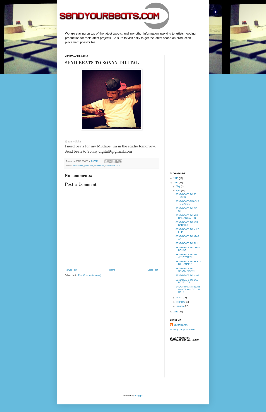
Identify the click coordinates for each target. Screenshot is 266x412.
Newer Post (71, 270)
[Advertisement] (185, 110)
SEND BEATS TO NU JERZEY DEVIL (186, 255)
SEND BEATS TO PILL (186, 243)
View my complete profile (182, 329)
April (178, 190)
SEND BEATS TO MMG (187, 275)
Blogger (139, 395)
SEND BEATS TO (113, 165)
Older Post (152, 270)
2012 (176, 182)
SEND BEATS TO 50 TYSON (185, 195)
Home (112, 270)
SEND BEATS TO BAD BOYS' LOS (186, 281)
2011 (176, 311)
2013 (176, 178)
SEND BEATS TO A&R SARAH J (186, 223)
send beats (99, 165)
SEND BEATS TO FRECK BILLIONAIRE (188, 262)
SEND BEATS (181, 325)
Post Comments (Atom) (89, 275)
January (180, 306)
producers (88, 165)
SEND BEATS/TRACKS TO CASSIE (187, 202)
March (179, 297)
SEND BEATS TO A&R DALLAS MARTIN (186, 216)
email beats (78, 165)
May (178, 186)
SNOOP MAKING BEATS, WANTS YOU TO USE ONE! (188, 289)
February (180, 302)
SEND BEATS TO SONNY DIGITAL (185, 270)
